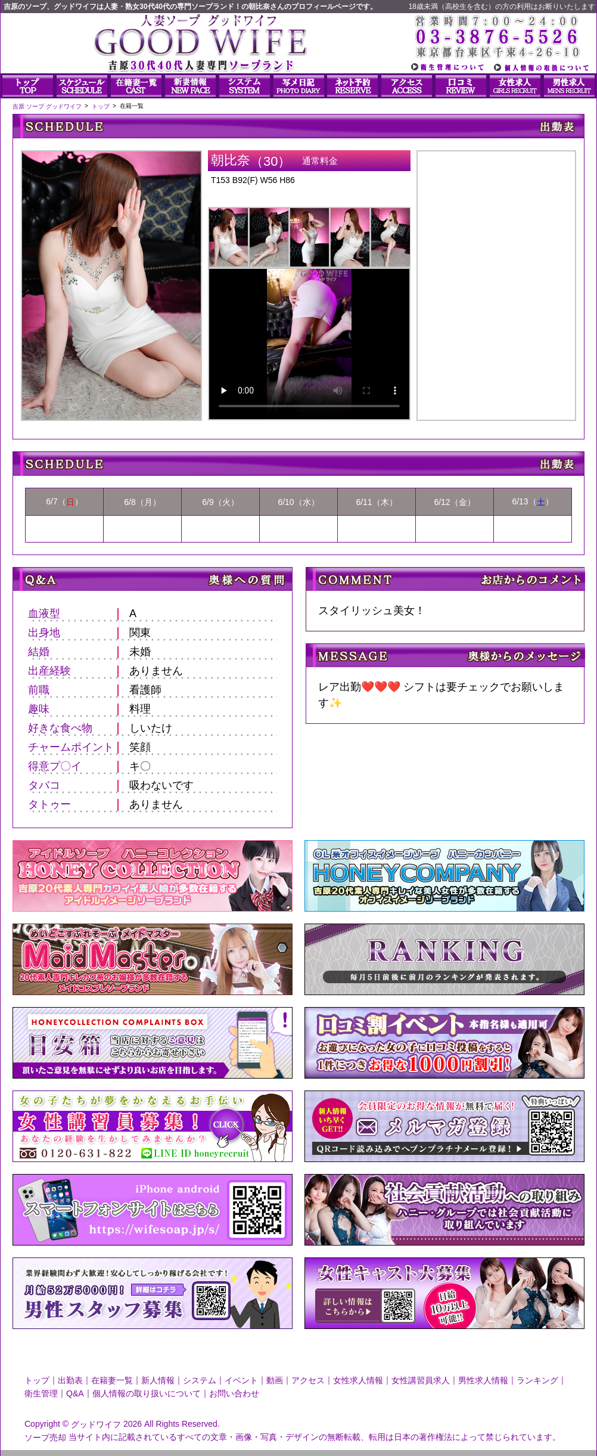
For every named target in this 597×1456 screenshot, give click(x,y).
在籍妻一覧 (112, 1380)
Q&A (75, 1393)
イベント (241, 1380)
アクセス (308, 1380)
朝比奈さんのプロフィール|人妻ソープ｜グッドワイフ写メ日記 (496, 275)
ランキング (537, 1380)
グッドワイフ (96, 1424)
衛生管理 (41, 1393)
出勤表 (70, 1380)
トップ (36, 1380)
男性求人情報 (483, 1380)
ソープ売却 (45, 1437)
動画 (274, 1380)
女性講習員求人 (420, 1380)
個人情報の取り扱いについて (146, 1393)
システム (199, 1380)
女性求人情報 (358, 1380)
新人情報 (158, 1380)
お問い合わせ (234, 1393)
